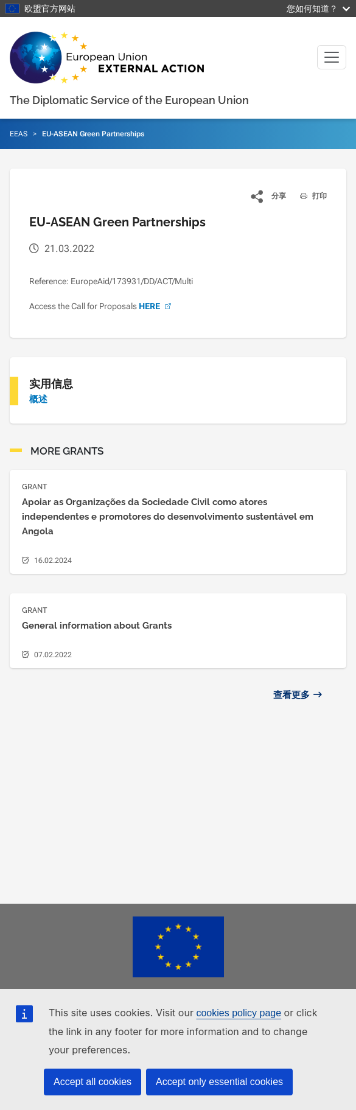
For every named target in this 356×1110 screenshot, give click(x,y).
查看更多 (291, 694)
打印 (309, 196)
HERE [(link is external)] (156, 306)
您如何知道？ (318, 8)
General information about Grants (97, 625)
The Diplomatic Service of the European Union (129, 100)
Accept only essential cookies (219, 1082)
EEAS (18, 134)
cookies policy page (238, 1013)
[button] (269, 196)
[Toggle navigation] (331, 57)
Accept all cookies (92, 1082)
